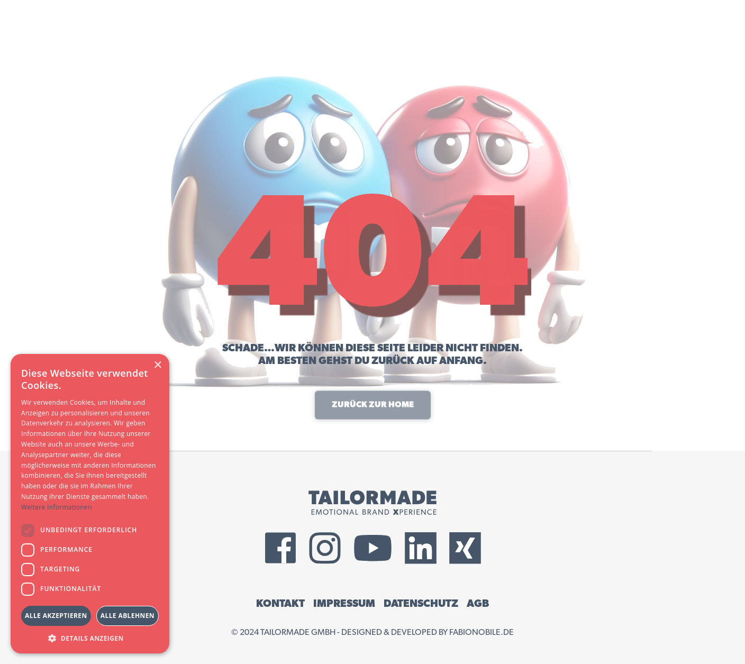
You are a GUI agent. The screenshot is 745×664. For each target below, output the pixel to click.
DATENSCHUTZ (421, 603)
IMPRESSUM (344, 603)
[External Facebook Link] (280, 548)
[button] (90, 638)
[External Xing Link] (465, 548)
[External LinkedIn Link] (421, 548)
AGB (478, 603)
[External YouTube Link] (372, 548)
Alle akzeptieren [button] (56, 615)
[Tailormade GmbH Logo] (372, 502)
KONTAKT (280, 603)
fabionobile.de (481, 632)
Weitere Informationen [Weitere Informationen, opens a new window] (56, 507)
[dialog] (90, 503)
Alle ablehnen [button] (128, 615)
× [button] (157, 365)
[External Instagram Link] (325, 548)
